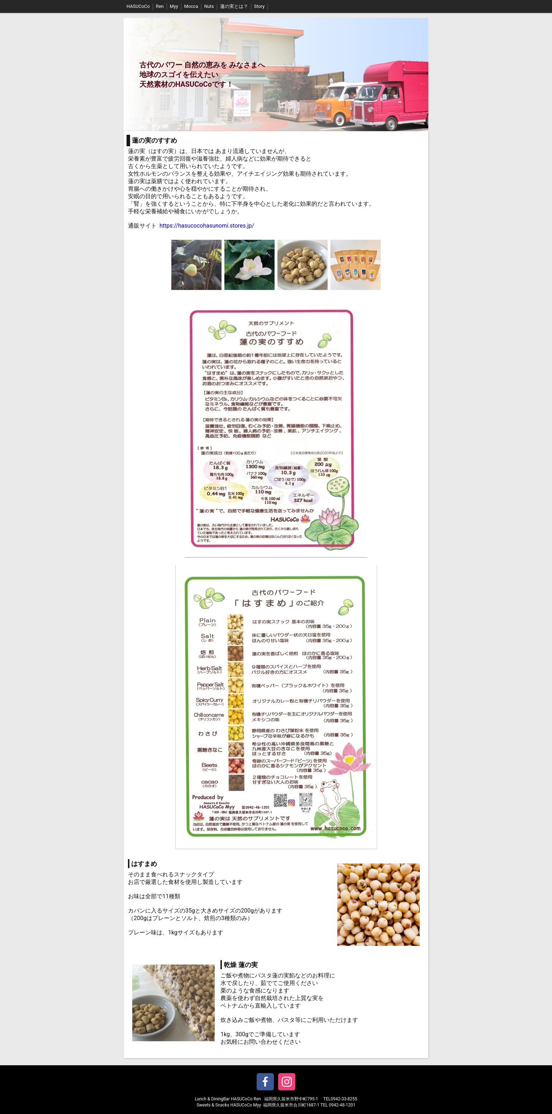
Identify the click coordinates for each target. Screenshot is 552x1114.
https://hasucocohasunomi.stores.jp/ (207, 225)
